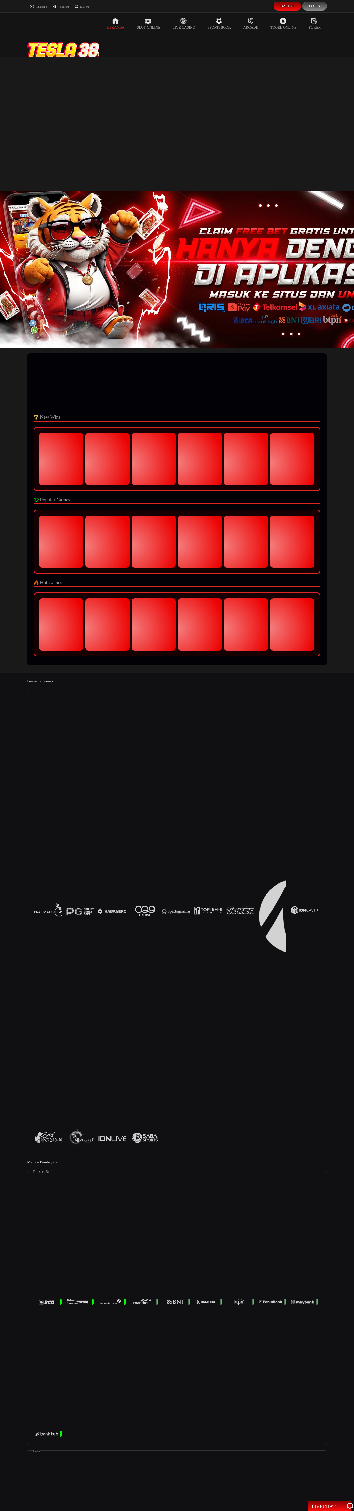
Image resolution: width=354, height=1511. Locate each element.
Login (314, 6)
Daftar (287, 6)
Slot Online (148, 23)
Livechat (82, 6)
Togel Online (283, 23)
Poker (315, 23)
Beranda (115, 23)
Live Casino (184, 23)
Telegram (60, 6)
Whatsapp (38, 6)
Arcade (250, 23)
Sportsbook (219, 23)
